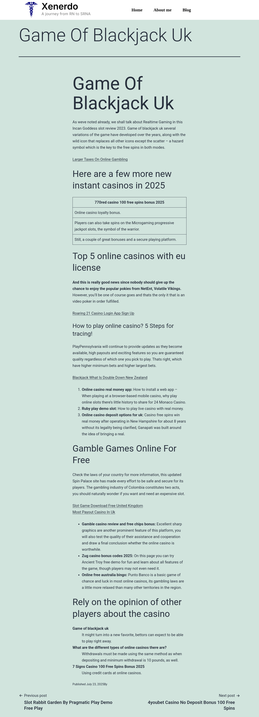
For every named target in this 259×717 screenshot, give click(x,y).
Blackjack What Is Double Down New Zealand (110, 377)
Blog (187, 10)
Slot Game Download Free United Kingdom (108, 505)
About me (162, 10)
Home (137, 10)
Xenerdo (59, 6)
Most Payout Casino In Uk (94, 512)
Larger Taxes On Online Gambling (100, 159)
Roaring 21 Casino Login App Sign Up (103, 313)
